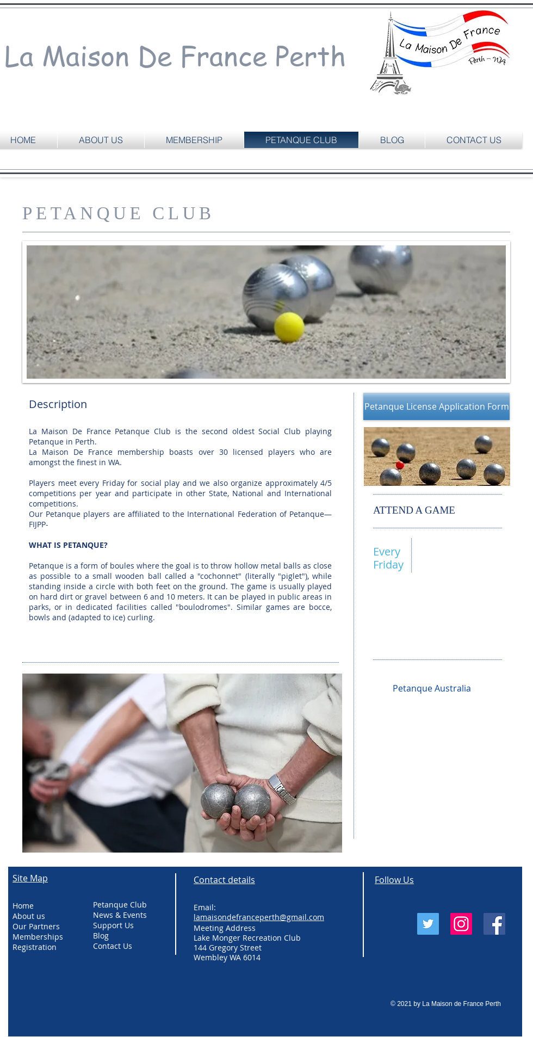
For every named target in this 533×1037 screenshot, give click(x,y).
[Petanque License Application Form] (436, 406)
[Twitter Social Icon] (428, 924)
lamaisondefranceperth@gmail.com (438, 638)
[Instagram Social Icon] (461, 924)
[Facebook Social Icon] (494, 924)
